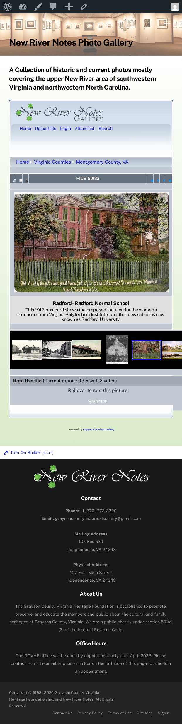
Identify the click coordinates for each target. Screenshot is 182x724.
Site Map (145, 713)
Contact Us (62, 713)
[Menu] (167, 21)
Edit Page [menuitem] (83, 6)
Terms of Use (120, 713)
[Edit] (48, 453)
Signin (163, 713)
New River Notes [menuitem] (22, 6)
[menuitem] (7, 6)
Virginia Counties (52, 162)
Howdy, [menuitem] (176, 7)
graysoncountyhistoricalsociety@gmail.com (91, 518)
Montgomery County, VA (102, 162)
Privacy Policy (90, 713)
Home (22, 162)
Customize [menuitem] (38, 6)
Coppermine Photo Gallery (98, 429)
